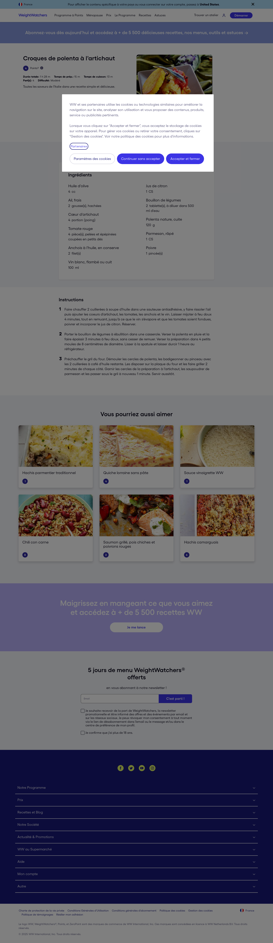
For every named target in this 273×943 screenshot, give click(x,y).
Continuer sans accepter (140, 159)
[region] (138, 133)
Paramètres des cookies (92, 159)
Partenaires (79, 146)
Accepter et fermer (185, 159)
